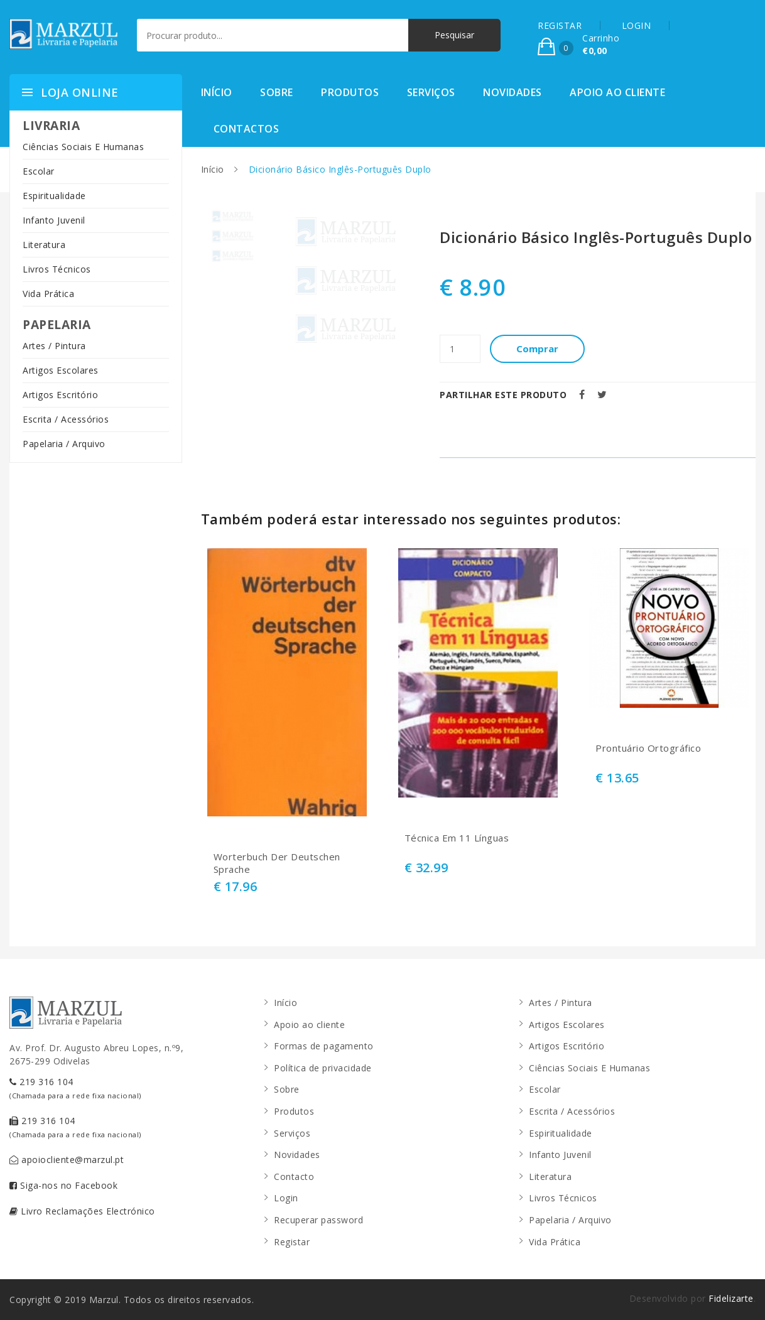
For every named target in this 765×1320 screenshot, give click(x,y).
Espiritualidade (54, 196)
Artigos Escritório (60, 395)
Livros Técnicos (57, 269)
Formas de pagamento (324, 1046)
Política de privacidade (323, 1068)
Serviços (431, 92)
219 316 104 (75, 1088)
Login (286, 1198)
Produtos (350, 92)
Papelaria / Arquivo (64, 444)
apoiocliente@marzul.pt (66, 1160)
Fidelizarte (731, 1298)
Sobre (276, 92)
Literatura (44, 245)
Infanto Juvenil (54, 220)
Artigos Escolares (61, 370)
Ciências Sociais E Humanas (83, 147)
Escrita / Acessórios (66, 419)
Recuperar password (318, 1220)
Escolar (39, 171)
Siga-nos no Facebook (63, 1185)
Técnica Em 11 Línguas (456, 838)
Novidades (512, 92)
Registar (292, 1242)
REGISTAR (560, 25)
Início (216, 92)
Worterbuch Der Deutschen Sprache (277, 863)
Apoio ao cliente (617, 92)
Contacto (294, 1176)
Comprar (537, 348)
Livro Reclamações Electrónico (82, 1211)
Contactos (246, 129)
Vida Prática (48, 294)
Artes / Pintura (54, 346)
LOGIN (636, 25)
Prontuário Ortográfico (648, 748)
